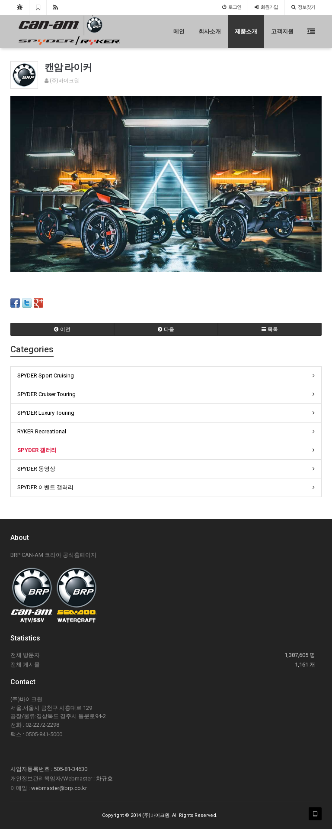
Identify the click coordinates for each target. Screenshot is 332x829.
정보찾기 (303, 7)
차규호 (104, 778)
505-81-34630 (70, 769)
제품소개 (246, 31)
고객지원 (282, 31)
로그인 (231, 7)
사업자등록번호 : (32, 769)
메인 (179, 31)
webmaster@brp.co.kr (59, 788)
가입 (266, 7)
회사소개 (209, 31)
